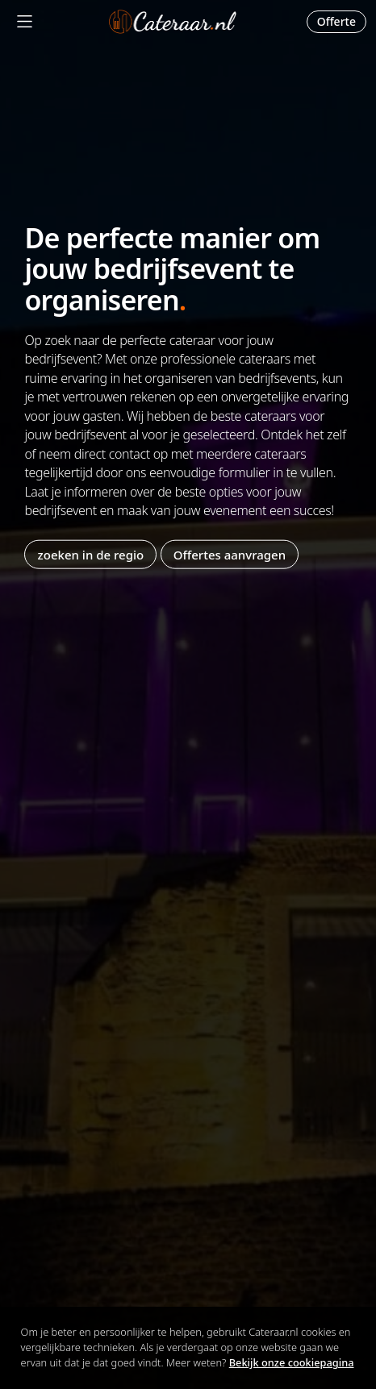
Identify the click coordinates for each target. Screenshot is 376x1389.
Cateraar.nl (172, 21)
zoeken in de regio (91, 555)
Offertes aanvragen (229, 555)
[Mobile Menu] (25, 21)
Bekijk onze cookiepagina (291, 1362)
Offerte (336, 21)
